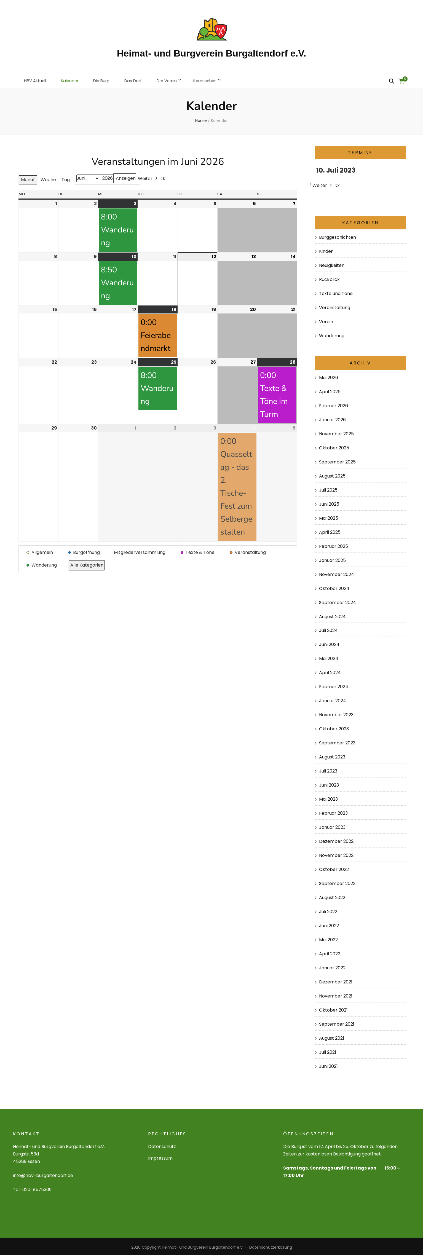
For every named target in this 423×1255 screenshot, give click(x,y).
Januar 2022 (332, 965)
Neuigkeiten (331, 263)
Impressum (160, 1156)
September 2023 (337, 741)
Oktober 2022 (334, 867)
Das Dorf (140, 79)
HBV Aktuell (36, 79)
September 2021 (336, 1022)
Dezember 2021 (335, 980)
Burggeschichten (337, 235)
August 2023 (332, 755)
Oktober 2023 (334, 726)
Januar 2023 (332, 825)
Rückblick (329, 277)
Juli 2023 (328, 769)
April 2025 (330, 530)
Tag (65, 177)
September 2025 (337, 459)
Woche (48, 177)
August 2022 (332, 895)
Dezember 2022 (336, 839)
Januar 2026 (332, 417)
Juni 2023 (329, 783)
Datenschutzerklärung (270, 1245)
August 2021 (331, 1036)
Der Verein (176, 79)
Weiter (148, 176)
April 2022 (329, 951)
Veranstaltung (334, 305)
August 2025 (332, 473)
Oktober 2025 (334, 445)
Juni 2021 (328, 1064)
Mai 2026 (328, 375)
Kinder (326, 249)
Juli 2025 (328, 487)
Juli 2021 (327, 1050)
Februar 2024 (333, 684)
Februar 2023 (333, 811)
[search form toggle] (391, 81)
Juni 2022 (329, 923)
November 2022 (336, 853)
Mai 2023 (328, 797)
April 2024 (330, 670)
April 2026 (330, 389)
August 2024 (332, 614)
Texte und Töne (336, 291)
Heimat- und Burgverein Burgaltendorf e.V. (211, 53)
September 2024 (337, 600)
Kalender (73, 79)
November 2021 (335, 994)
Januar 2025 (332, 558)
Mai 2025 (328, 516)
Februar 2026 (333, 403)
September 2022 (337, 881)
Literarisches (217, 79)
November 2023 (336, 712)
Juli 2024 (328, 628)
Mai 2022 (328, 937)
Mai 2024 (328, 656)
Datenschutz (162, 1144)
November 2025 (336, 431)
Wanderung (331, 333)
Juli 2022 (328, 909)
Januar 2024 (332, 698)
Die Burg (107, 79)
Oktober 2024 (334, 586)
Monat (28, 177)
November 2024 (336, 572)
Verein (326, 319)
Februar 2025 (333, 544)
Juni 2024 (329, 642)
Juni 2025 (329, 501)
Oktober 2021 (333, 1008)
